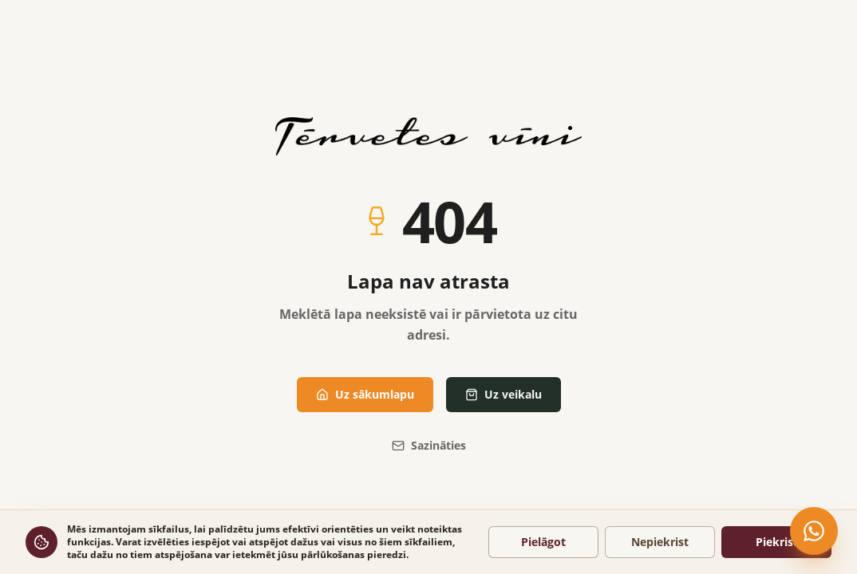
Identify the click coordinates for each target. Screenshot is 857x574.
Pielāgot (543, 541)
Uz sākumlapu (365, 394)
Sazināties (429, 445)
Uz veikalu (503, 394)
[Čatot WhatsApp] (814, 531)
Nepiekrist (660, 541)
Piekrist (777, 541)
